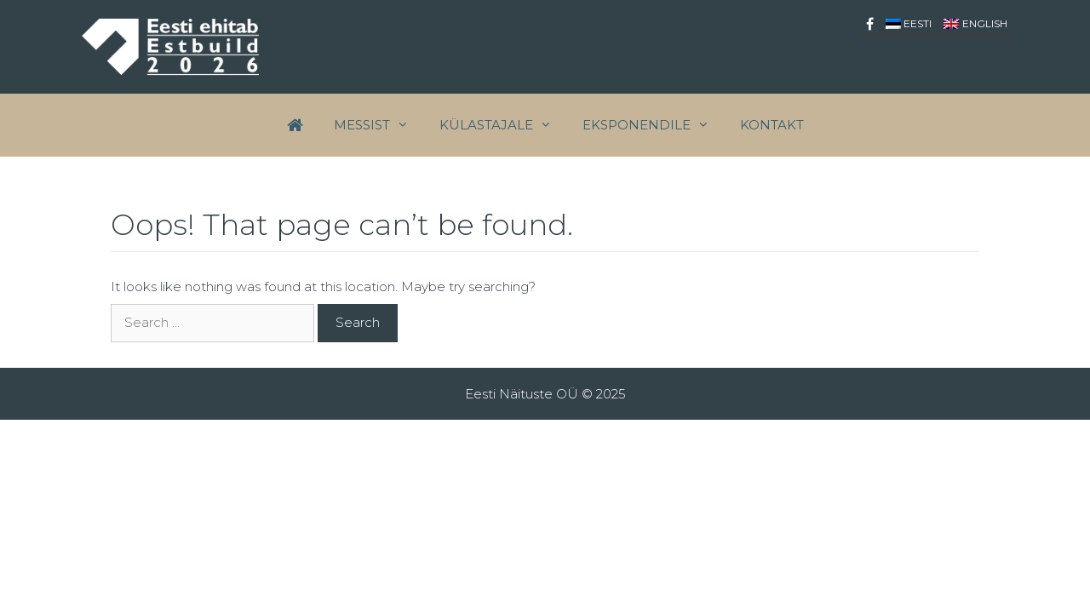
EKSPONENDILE (653, 125)
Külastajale (503, 125)
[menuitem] (909, 23)
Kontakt (772, 125)
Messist (379, 125)
